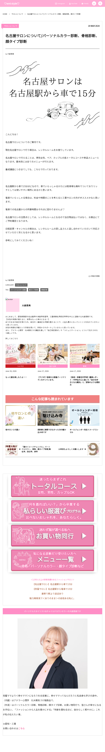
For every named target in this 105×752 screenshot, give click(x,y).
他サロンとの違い (12, 432)
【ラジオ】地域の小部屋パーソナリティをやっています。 (52, 380)
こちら (21, 728)
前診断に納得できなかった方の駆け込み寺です (52, 433)
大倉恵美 (10, 54)
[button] (94, 3)
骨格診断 (44, 290)
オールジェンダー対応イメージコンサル (84, 433)
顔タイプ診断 (33, 290)
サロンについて (11, 26)
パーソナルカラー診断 (18, 290)
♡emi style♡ (11, 3)
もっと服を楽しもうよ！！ (16, 379)
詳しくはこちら (11, 338)
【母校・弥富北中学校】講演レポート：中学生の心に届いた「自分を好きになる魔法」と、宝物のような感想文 (85, 383)
